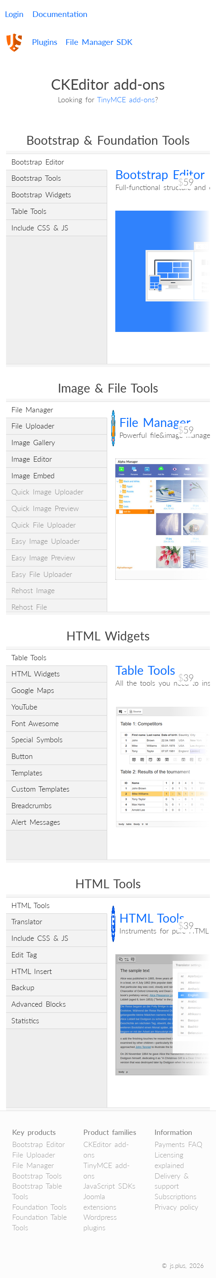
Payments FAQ (178, 1144)
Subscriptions (176, 1196)
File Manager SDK (99, 41)
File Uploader (33, 1154)
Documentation (59, 14)
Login (14, 14)
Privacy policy (176, 1206)
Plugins (44, 41)
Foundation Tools (39, 1206)
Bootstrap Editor (38, 1144)
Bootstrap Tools (37, 1175)
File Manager (33, 1165)
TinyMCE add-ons (126, 99)
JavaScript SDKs (109, 1185)
